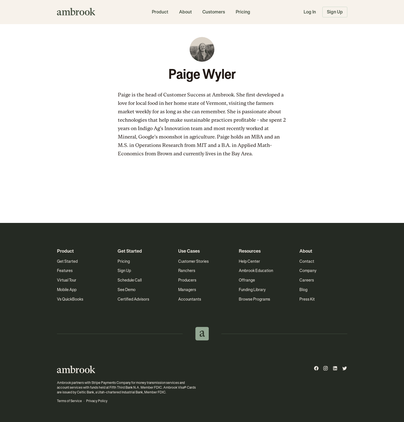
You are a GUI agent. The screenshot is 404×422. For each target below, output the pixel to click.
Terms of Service (69, 401)
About (185, 12)
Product (160, 12)
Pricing (243, 12)
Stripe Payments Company (111, 383)
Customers (213, 12)
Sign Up (335, 12)
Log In (310, 12)
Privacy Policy (96, 401)
